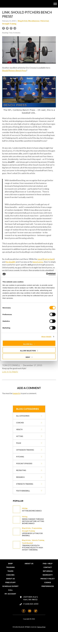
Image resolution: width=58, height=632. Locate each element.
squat (39, 259)
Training (10, 567)
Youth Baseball (27, 543)
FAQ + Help (47, 563)
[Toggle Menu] (55, 4)
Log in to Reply (10, 372)
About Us (10, 579)
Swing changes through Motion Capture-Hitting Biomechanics (33, 521)
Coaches (10, 575)
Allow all (28, 344)
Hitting (24, 508)
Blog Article (26, 528)
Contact (48, 567)
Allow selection (28, 350)
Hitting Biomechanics (32, 511)
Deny (28, 357)
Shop (10, 563)
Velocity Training (38, 540)
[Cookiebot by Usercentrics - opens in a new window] (46, 274)
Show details (46, 337)
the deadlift (10, 262)
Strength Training (28, 531)
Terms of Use (41, 627)
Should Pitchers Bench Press (14, 70)
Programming (37, 528)
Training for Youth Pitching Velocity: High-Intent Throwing (32, 547)
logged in (16, 393)
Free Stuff (10, 582)
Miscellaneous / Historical (38, 21)
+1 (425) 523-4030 (30, 604)
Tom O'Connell (11, 365)
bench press (38, 262)
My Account (10, 594)
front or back (48, 259)
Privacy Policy (48, 579)
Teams (10, 571)
